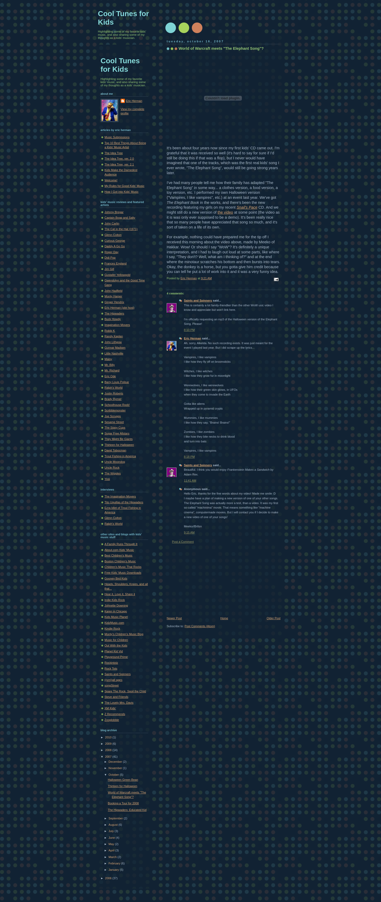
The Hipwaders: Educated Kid (127, 809)
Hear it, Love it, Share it (120, 594)
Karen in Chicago (116, 611)
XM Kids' (110, 708)
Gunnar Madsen (115, 347)
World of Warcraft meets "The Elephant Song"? (221, 48)
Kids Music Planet (116, 616)
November (115, 768)
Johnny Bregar (114, 212)
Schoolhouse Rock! (117, 404)
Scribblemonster (115, 410)
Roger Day (112, 252)
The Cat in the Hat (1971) (121, 229)
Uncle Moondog (115, 461)
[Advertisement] (206, 580)
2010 (108, 737)
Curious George (115, 240)
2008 (108, 750)
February (114, 863)
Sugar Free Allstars (117, 433)
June (112, 837)
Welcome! (111, 180)
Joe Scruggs (113, 416)
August (113, 824)
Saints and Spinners (198, 300)
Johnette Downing (116, 605)
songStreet (112, 685)
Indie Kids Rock (115, 600)
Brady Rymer (113, 399)
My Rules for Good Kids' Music (124, 185)
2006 (108, 878)
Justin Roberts (114, 393)
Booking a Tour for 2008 (123, 803)
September (116, 818)
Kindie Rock (112, 628)
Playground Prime (116, 656)
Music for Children (116, 639)
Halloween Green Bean (123, 779)
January (114, 869)
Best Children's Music (119, 555)
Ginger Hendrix (114, 302)
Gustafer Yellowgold (117, 274)
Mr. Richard (112, 370)
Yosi (107, 479)
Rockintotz (111, 662)
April (111, 850)
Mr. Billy (110, 364)
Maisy (108, 359)
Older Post (273, 618)
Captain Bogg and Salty (120, 217)
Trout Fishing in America (120, 456)
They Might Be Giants (119, 439)
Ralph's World (114, 387)
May (111, 844)
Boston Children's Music (120, 561)
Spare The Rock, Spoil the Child (125, 691)
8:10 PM (189, 329)
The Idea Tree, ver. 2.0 (119, 158)
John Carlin (112, 223)
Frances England (116, 263)
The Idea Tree (114, 153)
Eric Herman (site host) (119, 307)
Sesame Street (114, 422)
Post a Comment (183, 541)
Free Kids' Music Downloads (123, 572)
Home (224, 618)
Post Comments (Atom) (200, 626)
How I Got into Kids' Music (122, 191)
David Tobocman (115, 450)
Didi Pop (110, 257)
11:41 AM (190, 480)
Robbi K (110, 330)
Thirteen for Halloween (119, 444)
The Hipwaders (114, 313)
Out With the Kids (116, 645)
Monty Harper (113, 296)
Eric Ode (110, 376)
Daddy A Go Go (115, 246)
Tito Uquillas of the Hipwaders (124, 502)
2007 (108, 756)
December (115, 761)
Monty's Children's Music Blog (124, 634)
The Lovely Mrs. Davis (119, 702)
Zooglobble (112, 719)
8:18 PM (189, 456)
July (111, 831)
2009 (108, 743)
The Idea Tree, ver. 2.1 (119, 164)
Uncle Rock (112, 467)
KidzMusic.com (114, 622)
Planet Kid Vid (114, 651)
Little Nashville (114, 353)
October (114, 774)
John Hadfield (114, 290)
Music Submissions (117, 137)
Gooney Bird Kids (116, 578)
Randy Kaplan (114, 336)
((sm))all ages (114, 679)
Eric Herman (192, 338)
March (112, 857)
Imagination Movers (117, 324)
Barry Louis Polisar (117, 382)
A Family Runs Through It (121, 544)
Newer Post (174, 618)
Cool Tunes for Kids (120, 65)
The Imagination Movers (120, 496)
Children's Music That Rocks (123, 566)
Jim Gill (109, 269)
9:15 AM (189, 532)
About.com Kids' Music (119, 549)
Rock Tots (111, 668)
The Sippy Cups (115, 427)
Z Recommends (115, 714)
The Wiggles (113, 473)
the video (225, 212)
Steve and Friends (116, 696)
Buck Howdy (113, 319)
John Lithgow (113, 342)
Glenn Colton (113, 234)
